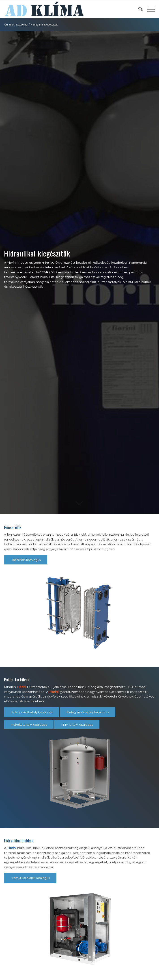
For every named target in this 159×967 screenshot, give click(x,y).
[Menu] (149, 9)
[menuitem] (138, 9)
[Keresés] (138, 9)
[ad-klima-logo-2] (64, 9)
